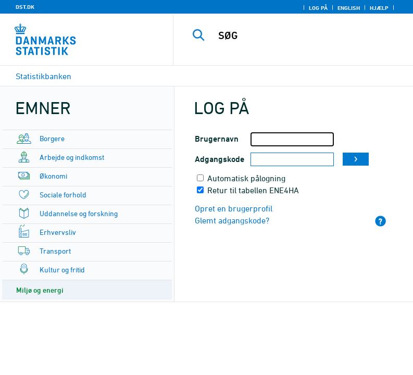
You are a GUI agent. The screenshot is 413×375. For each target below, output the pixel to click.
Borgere (52, 138)
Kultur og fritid (62, 269)
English (348, 7)
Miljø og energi (40, 289)
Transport (55, 250)
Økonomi (53, 175)
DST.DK (25, 6)
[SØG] (309, 35)
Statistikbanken (43, 76)
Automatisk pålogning (246, 178)
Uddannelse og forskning (79, 213)
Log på (318, 7)
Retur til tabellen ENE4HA (253, 190)
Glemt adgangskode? (232, 220)
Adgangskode (219, 159)
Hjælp (379, 7)
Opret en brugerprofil (233, 208)
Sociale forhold (63, 194)
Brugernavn (217, 139)
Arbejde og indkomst (72, 157)
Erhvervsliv (58, 232)
